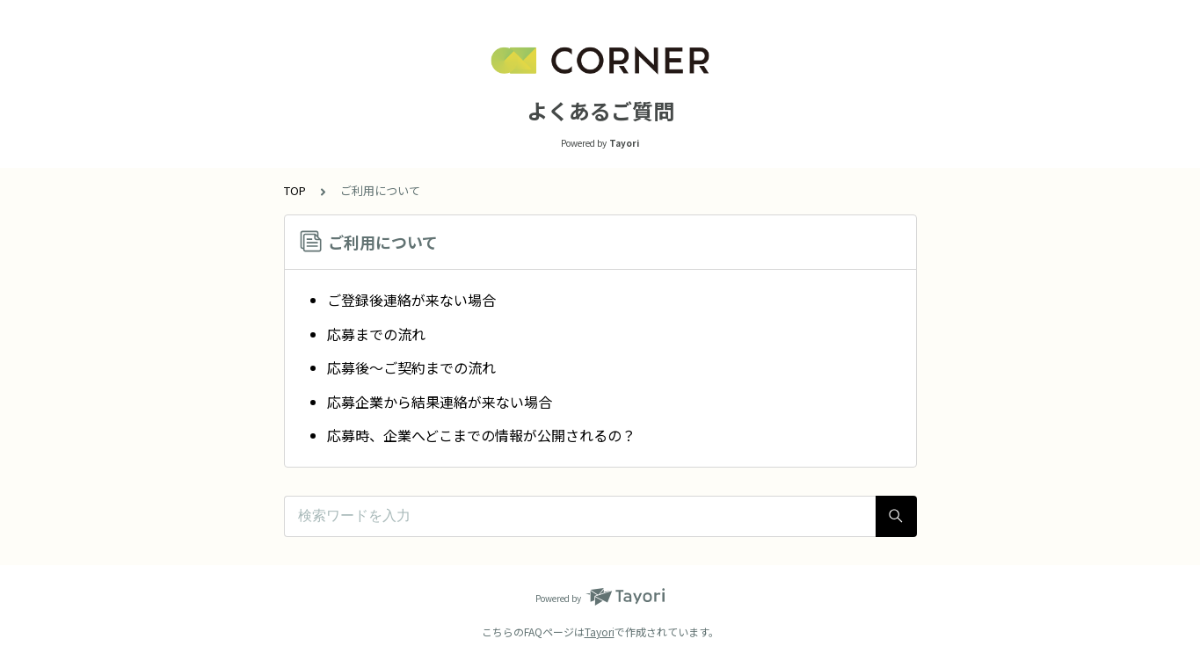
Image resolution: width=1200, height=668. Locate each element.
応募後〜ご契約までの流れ (411, 367)
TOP (295, 190)
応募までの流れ (376, 334)
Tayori (600, 631)
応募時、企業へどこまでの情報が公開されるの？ (481, 435)
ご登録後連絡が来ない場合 (411, 299)
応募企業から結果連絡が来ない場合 (439, 401)
